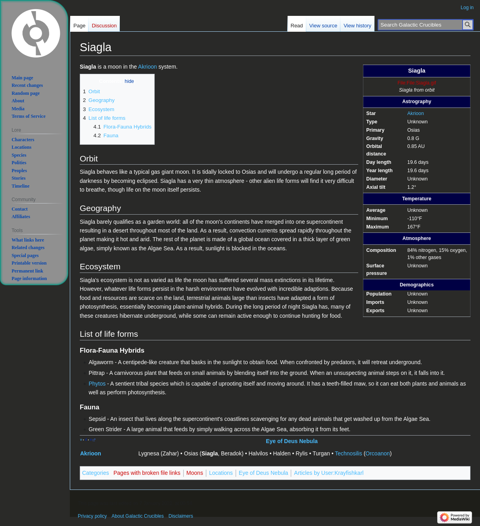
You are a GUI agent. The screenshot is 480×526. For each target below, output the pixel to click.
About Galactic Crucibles (137, 516)
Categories (95, 473)
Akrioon (415, 113)
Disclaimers (181, 516)
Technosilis (348, 453)
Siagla (210, 453)
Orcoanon (377, 453)
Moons (194, 473)
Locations (221, 473)
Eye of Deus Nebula (292, 441)
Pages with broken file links (146, 473)
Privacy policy (92, 516)
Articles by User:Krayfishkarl (328, 473)
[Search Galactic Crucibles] (426, 25)
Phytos (97, 383)
